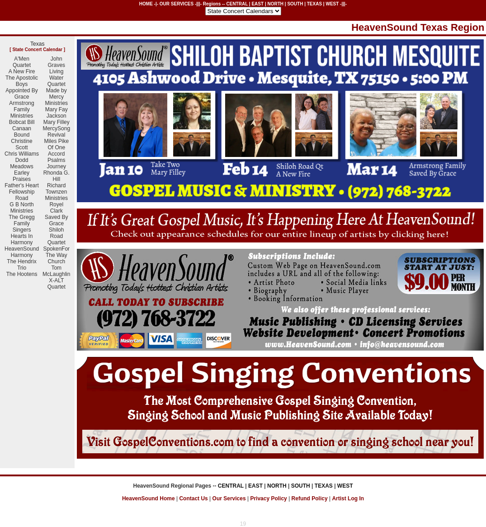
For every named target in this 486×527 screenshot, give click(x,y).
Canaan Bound (21, 131)
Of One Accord (56, 150)
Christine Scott (21, 144)
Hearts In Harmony (22, 239)
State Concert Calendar (37, 49)
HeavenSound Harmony (22, 252)
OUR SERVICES (176, 3)
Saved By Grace (56, 220)
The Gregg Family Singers (21, 223)
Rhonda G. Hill (56, 176)
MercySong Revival (56, 131)
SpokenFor (56, 249)
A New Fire (22, 71)
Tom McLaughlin (56, 271)
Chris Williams (22, 154)
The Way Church (56, 258)
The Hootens (22, 274)
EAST (257, 3)
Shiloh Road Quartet (56, 236)
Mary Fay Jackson (56, 112)
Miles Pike (56, 141)
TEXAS (314, 3)
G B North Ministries (21, 207)
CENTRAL (237, 3)
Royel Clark (56, 207)
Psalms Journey (56, 163)
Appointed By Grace (21, 93)
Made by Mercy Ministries (56, 96)
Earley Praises (22, 176)
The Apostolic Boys (21, 81)
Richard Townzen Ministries (56, 191)
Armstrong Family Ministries (21, 109)
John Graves (56, 62)
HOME (146, 3)
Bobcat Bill (22, 122)
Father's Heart (22, 185)
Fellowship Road (22, 195)
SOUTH (295, 3)
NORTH (275, 3)
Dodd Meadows (21, 163)
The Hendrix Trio (21, 264)
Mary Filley (56, 122)
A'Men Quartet (22, 62)
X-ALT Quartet (56, 283)
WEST (332, 3)
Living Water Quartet (56, 77)
